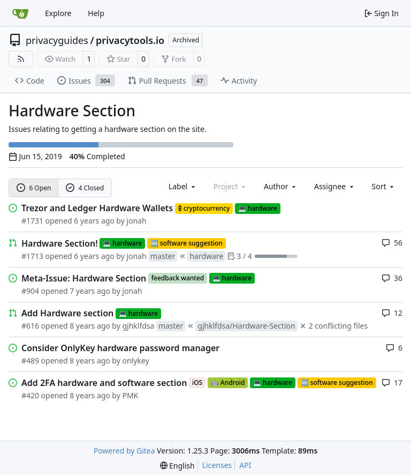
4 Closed (85, 187)
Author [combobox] (281, 186)
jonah (136, 221)
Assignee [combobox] (334, 186)
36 (392, 278)
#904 (30, 291)
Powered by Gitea (124, 451)
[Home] (20, 13)
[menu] (384, 186)
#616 (30, 326)
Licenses (217, 465)
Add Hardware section (67, 313)
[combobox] (183, 186)
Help (96, 13)
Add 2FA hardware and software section (104, 382)
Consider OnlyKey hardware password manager (120, 348)
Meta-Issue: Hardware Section (83, 278)
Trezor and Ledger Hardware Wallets (97, 208)
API (245, 465)
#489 (30, 360)
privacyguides (57, 40)
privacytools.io (130, 40)
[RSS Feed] (21, 59)
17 (392, 382)
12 (392, 313)
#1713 (32, 256)
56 (392, 243)
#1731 (32, 221)
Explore (58, 13)
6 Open (34, 187)
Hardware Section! (59, 243)
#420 (30, 395)
